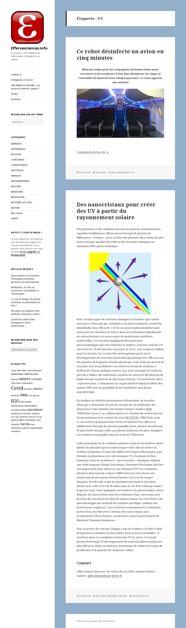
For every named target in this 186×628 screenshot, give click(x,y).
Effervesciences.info (29, 48)
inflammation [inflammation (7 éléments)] (30, 405)
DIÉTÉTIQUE (17, 170)
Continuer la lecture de (93, 152)
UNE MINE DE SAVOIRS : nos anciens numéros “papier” (25, 87)
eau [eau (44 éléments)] (24, 394)
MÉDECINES (17, 191)
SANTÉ (14, 218)
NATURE (15, 207)
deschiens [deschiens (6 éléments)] (28, 389)
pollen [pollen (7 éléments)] (14, 420)
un (38, 251)
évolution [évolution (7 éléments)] (15, 431)
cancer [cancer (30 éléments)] (24, 378)
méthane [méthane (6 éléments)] (36, 413)
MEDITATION (17, 197)
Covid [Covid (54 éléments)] (17, 388)
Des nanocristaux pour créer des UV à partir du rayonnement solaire (116, 211)
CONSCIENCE (17, 159)
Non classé (16, 213)
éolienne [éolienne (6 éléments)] (26, 428)
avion (114, 172)
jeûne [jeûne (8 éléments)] (24, 409)
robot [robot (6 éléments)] (38, 420)
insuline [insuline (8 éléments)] (15, 409)
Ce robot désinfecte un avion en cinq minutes (120, 54)
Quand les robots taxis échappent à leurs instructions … (23, 322)
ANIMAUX (16, 143)
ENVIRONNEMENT (20, 181)
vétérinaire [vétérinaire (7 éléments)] (16, 427)
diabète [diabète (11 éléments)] (37, 388)
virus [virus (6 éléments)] (32, 424)
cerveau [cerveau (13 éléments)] (36, 379)
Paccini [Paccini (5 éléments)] (39, 417)
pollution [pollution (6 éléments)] (21, 420)
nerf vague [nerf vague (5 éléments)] (15, 417)
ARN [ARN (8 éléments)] (26, 374)
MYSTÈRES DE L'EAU (21, 202)
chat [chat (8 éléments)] (13, 383)
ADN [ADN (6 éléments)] (19, 370)
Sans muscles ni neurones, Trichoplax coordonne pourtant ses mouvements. (25, 278)
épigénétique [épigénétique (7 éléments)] (36, 427)
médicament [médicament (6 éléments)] (16, 413)
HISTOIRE (16, 186)
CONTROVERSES (19, 165)
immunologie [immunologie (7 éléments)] (17, 405)
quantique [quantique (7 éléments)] (30, 420)
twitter (14, 93)
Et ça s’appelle (28, 251)
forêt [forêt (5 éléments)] (30, 396)
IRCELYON (132, 417)
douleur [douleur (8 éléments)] (15, 395)
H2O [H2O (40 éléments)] (15, 401)
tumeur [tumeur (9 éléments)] (15, 424)
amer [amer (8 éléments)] (24, 370)
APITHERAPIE (18, 148)
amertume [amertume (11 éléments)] (17, 374)
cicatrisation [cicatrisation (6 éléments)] (27, 383)
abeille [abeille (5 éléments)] (13, 371)
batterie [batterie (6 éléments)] (14, 379)
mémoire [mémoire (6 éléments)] (27, 413)
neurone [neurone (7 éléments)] (24, 416)
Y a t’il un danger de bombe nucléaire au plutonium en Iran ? (26, 302)
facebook (15, 99)
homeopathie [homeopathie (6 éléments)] (26, 401)
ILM (149, 409)
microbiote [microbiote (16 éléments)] (35, 410)
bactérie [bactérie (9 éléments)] (33, 373)
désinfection (124, 172)
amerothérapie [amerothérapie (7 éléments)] (34, 370)
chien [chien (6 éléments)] (18, 383)
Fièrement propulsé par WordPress (95, 621)
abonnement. (18, 254)
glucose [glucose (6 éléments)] (36, 395)
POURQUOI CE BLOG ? (22, 79)
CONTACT (16, 74)
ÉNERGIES (16, 175)
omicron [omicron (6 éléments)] (32, 416)
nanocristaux (138, 595)
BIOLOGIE (16, 154)
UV (132, 172)
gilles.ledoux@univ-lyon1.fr (105, 575)
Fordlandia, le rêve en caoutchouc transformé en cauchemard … (25, 290)
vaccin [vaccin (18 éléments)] (25, 424)
